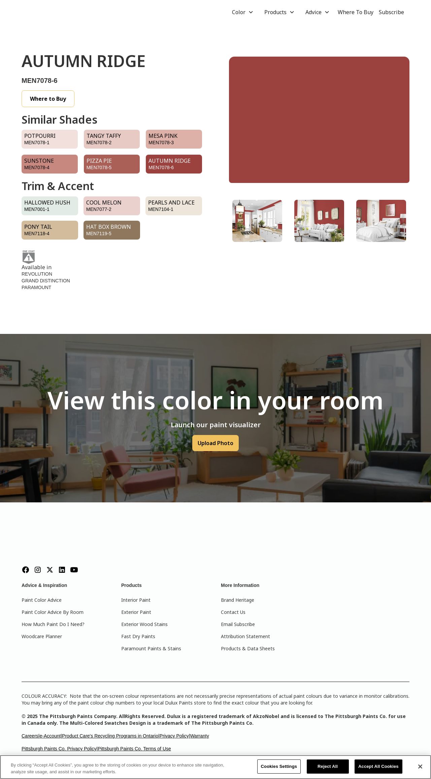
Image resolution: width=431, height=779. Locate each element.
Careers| (30, 736)
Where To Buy (355, 12)
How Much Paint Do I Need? (53, 624)
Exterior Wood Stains (144, 624)
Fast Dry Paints (138, 636)
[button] (243, 12)
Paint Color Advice (42, 600)
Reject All (328, 766)
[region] (215, 767)
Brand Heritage (237, 600)
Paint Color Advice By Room (53, 612)
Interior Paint (136, 600)
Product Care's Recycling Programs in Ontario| (111, 736)
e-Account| (50, 736)
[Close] (420, 766)
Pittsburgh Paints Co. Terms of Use (134, 748)
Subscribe (391, 12)
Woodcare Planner (42, 636)
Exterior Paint (136, 612)
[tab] (257, 221)
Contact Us (233, 612)
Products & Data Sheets (248, 648)
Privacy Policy (174, 736)
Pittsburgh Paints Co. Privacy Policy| (60, 748)
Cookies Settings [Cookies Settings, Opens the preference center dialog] (279, 766)
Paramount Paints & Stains (151, 648)
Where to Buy (48, 98)
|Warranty (199, 736)
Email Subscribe (238, 624)
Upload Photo (215, 443)
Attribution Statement (245, 636)
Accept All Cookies (378, 766)
